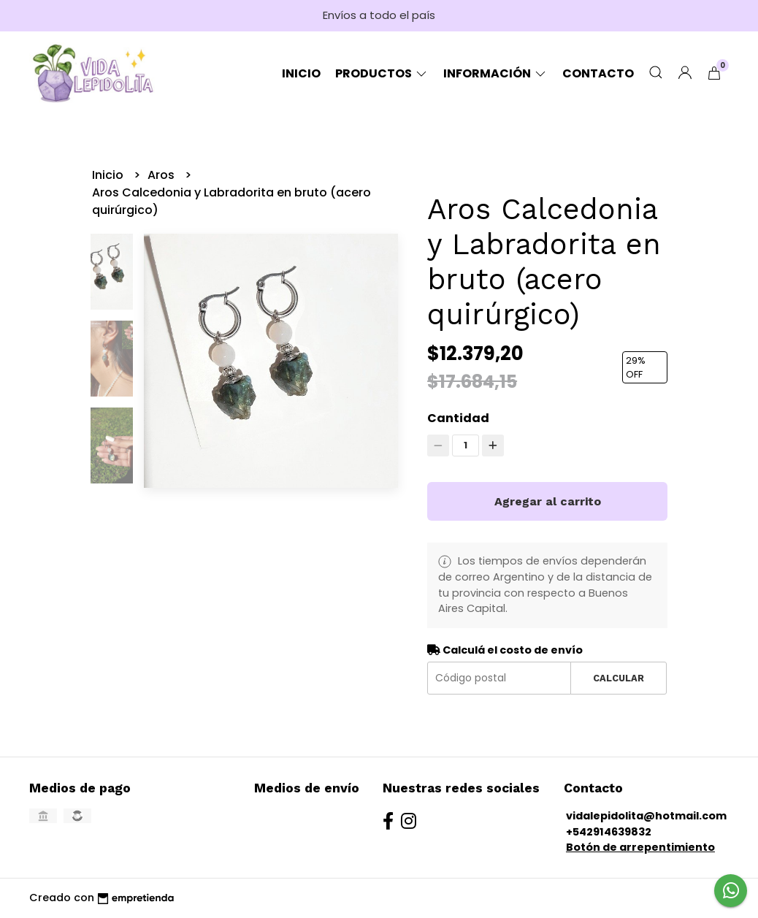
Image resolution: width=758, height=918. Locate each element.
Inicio (301, 73)
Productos (382, 73)
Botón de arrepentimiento (640, 847)
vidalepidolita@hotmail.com (646, 815)
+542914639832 (608, 832)
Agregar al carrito (547, 501)
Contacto (598, 73)
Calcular (618, 678)
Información (495, 73)
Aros (162, 175)
